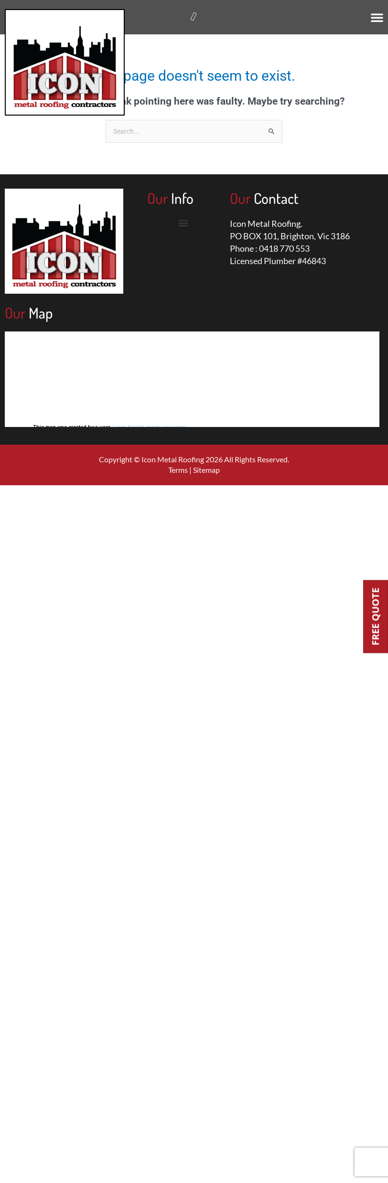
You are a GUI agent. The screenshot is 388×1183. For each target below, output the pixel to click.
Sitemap (206, 469)
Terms (178, 469)
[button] (377, 17)
